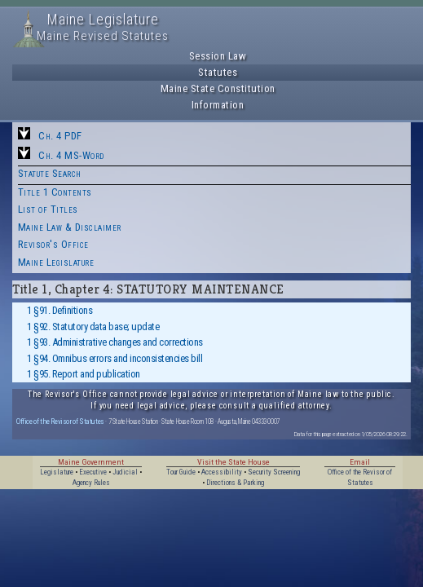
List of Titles (48, 209)
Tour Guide (181, 472)
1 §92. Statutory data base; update (93, 326)
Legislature (56, 472)
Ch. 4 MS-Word (71, 155)
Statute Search (50, 173)
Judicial (125, 472)
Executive (93, 472)
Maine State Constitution (218, 88)
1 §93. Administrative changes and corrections (115, 342)
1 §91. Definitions (59, 310)
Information (218, 105)
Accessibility (221, 472)
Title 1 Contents (55, 192)
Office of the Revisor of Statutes (60, 421)
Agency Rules (91, 483)
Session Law (218, 56)
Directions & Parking (235, 483)
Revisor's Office (53, 244)
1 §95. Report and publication (83, 374)
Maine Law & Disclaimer (69, 227)
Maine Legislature (56, 262)
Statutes (217, 72)
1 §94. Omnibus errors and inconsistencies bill (114, 358)
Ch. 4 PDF (60, 136)
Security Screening (274, 472)
